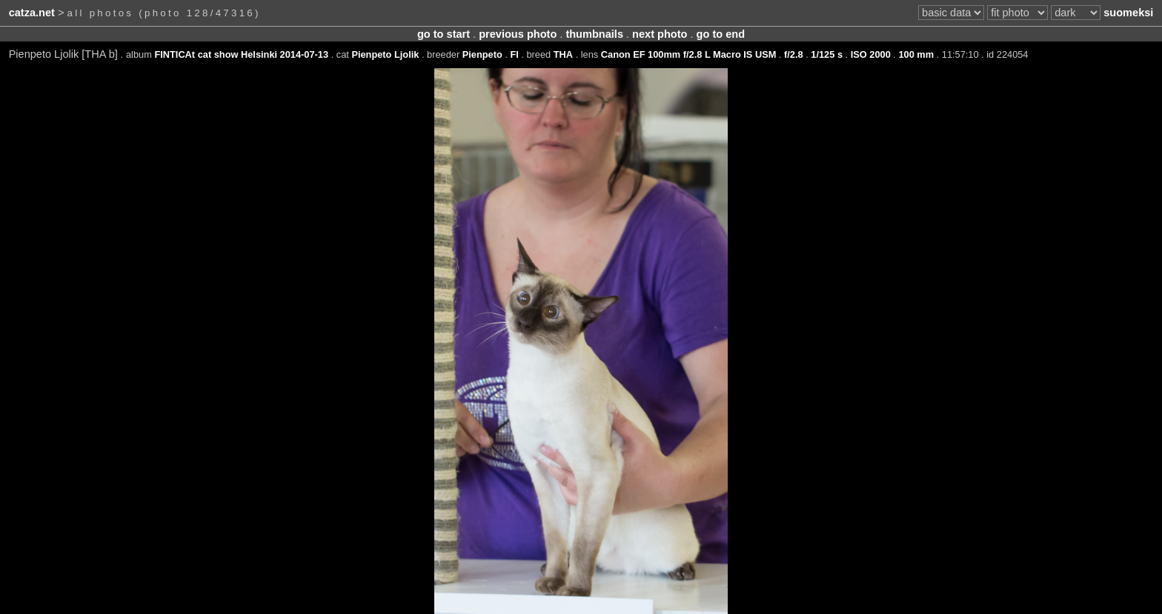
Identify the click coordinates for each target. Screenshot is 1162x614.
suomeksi (1128, 13)
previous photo (518, 34)
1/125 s (827, 54)
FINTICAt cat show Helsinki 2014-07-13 (241, 54)
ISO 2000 (871, 54)
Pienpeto (482, 54)
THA (563, 54)
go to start (443, 34)
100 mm (916, 54)
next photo (659, 34)
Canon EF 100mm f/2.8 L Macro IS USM (689, 54)
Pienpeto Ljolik (385, 54)
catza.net (32, 13)
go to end (721, 34)
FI (514, 54)
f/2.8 (793, 54)
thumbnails (594, 34)
